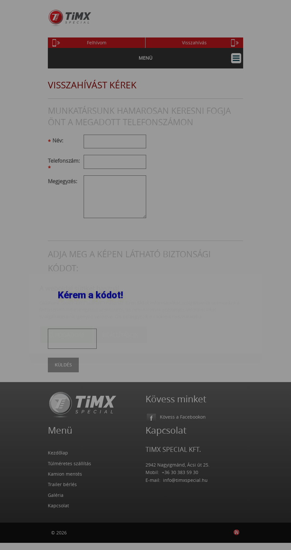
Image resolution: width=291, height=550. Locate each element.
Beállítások (120, 296)
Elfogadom (66, 296)
